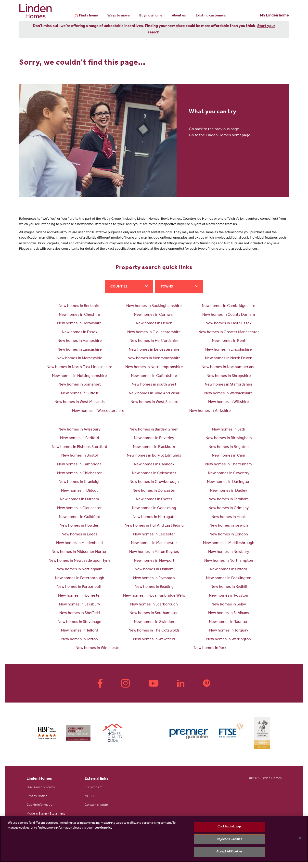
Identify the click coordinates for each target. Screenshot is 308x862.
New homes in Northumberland (229, 367)
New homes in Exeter (154, 500)
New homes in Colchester (154, 473)
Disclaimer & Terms (40, 788)
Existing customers (211, 16)
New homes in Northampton (228, 561)
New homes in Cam (228, 456)
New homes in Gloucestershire (154, 332)
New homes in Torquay (228, 631)
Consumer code (96, 805)
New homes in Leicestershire (154, 350)
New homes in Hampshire (79, 341)
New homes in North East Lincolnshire (79, 367)
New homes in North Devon (228, 358)
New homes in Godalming (154, 508)
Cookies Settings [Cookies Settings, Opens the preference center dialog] (230, 826)
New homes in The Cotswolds (154, 631)
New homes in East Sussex (228, 324)
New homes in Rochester (79, 596)
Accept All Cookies (229, 851)
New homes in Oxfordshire (154, 376)
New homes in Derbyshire (79, 324)
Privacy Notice (36, 796)
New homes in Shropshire (228, 376)
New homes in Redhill (228, 587)
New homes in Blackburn (154, 447)
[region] (154, 839)
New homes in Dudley (228, 491)
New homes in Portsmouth (80, 587)
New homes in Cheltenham (228, 465)
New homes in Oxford (228, 570)
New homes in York (210, 648)
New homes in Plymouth (154, 578)
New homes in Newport (154, 561)
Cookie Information (40, 805)
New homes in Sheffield (79, 613)
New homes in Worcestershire (98, 411)
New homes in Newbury (228, 552)
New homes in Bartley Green (154, 430)
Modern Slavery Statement (45, 814)
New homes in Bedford (79, 438)
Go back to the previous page (214, 129)
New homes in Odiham (154, 570)
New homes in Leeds (80, 535)
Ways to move (118, 16)
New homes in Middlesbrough (228, 543)
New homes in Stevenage (79, 622)
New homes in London (228, 535)
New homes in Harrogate (154, 517)
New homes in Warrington (228, 640)
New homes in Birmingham (228, 438)
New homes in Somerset (79, 385)
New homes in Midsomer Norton (79, 552)
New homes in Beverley (154, 438)
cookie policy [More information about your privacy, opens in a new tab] (103, 828)
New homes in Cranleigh (80, 482)
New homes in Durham (79, 500)
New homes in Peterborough (79, 578)
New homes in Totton (79, 640)
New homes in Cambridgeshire (228, 306)
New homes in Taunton (228, 622)
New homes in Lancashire (79, 350)
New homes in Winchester (98, 648)
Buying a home (150, 16)
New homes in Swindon (154, 622)
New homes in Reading (154, 587)
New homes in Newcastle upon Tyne (80, 561)
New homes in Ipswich (228, 526)
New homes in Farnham (228, 500)
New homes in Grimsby (228, 508)
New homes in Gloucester (79, 508)
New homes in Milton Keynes (154, 552)
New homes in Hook (228, 517)
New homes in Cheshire (79, 315)
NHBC (89, 796)
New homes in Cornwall (154, 315)
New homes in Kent (228, 341)
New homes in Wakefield (154, 640)
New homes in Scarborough (154, 605)
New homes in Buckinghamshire (154, 306)
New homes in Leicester (154, 535)
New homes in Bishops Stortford (79, 447)
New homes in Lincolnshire (228, 350)
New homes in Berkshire (80, 306)
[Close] (300, 838)
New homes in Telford (79, 631)
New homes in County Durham (228, 315)
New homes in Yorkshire (210, 411)
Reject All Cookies (229, 839)
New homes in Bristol (79, 456)
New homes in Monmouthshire (154, 358)
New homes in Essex (79, 332)
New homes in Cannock (154, 465)
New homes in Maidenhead (79, 543)
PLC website (94, 788)
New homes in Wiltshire (228, 402)
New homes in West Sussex (154, 402)
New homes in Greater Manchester (228, 332)
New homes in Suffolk (79, 394)
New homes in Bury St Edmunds (154, 456)
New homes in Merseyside (79, 358)
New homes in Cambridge (79, 465)
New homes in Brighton (228, 447)
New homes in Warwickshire (228, 394)
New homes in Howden (79, 526)
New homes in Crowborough (154, 482)
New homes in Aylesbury (79, 430)
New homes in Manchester (154, 543)
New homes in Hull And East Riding (154, 526)
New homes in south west (154, 385)
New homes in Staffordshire (229, 385)
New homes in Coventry (228, 473)
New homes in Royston (228, 596)
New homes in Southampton (154, 613)
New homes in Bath (228, 430)
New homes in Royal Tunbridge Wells (154, 596)
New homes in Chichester (79, 473)
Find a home (88, 16)
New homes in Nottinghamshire (79, 376)
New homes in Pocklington (228, 578)
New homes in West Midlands (79, 402)
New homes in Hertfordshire (154, 341)
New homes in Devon (154, 324)
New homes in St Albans (228, 613)
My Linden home (274, 16)
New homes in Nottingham (79, 570)
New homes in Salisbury (79, 605)
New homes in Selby (228, 605)
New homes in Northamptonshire (154, 367)
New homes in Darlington (228, 482)
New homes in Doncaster (154, 491)
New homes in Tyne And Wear (154, 394)
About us (179, 16)
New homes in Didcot (79, 491)
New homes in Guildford (79, 517)
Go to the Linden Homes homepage (219, 136)
